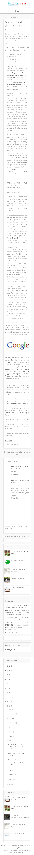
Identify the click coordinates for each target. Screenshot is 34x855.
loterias (27, 620)
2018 (9, 679)
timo (15, 629)
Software (12, 627)
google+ (13, 444)
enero (11, 779)
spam (17, 627)
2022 (9, 666)
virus (27, 629)
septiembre (12, 723)
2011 (9, 785)
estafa (18, 614)
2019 (9, 675)
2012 (9, 706)
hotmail (27, 617)
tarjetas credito (24, 627)
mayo (11, 736)
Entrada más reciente (11, 452)
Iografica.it (13, 850)
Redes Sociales (22, 625)
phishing (9, 624)
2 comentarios (9, 30)
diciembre (12, 710)
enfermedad (9, 614)
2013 (9, 701)
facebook (25, 614)
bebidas (7, 608)
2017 (9, 684)
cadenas (14, 608)
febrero (11, 775)
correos (17, 610)
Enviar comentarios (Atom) (20, 536)
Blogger (17, 848)
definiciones (25, 610)
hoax (16, 444)
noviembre (12, 714)
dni (20, 612)
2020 (9, 670)
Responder (14, 475)
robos (7, 627)
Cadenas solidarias (17, 560)
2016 (9, 688)
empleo (27, 612)
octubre (11, 718)
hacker (16, 618)
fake (6, 618)
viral (21, 630)
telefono (8, 629)
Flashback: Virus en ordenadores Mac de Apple (15, 762)
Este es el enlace (10, 433)
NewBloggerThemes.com (17, 852)
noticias (26, 622)
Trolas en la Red (18, 845)
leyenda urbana (17, 620)
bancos (26, 605)
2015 (9, 693)
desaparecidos (9, 612)
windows (15, 632)
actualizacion (8, 605)
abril (10, 741)
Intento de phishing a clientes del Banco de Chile (15, 746)
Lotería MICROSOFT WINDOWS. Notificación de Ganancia (20, 817)
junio (10, 732)
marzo (11, 770)
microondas (8, 622)
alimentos (17, 605)
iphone (7, 620)
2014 (9, 697)
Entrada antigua (25, 452)
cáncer (21, 608)
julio (10, 727)
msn (18, 622)
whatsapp (9, 632)
